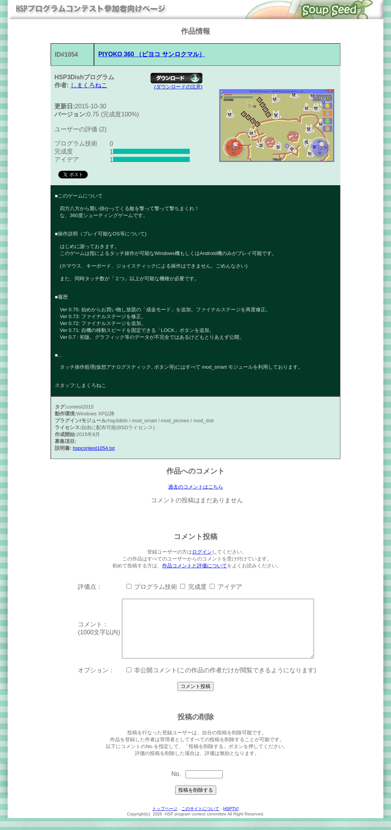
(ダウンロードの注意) (178, 87)
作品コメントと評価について (194, 566)
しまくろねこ (89, 85)
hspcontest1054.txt (94, 448)
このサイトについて (200, 820)
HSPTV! (230, 820)
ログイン (202, 552)
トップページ (164, 820)
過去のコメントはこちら (195, 487)
